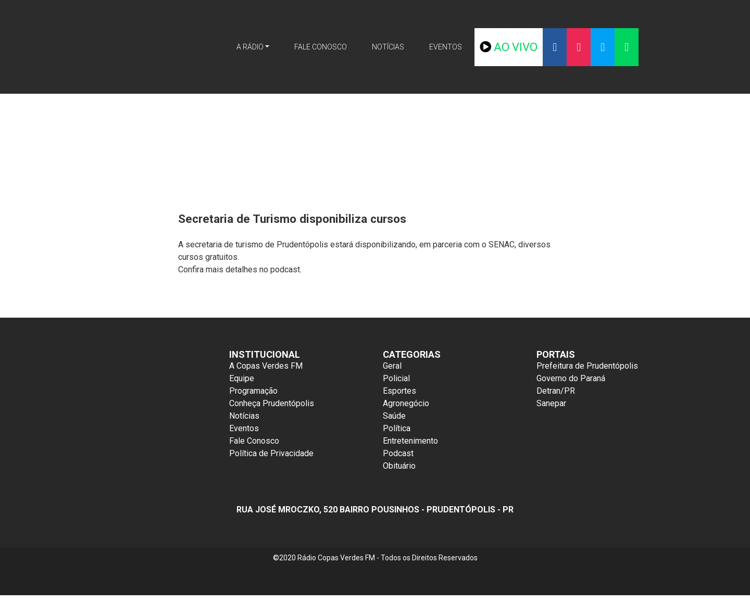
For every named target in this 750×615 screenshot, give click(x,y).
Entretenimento (410, 441)
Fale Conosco (316, 47)
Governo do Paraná (570, 378)
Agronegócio (406, 403)
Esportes (399, 391)
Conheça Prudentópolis (271, 403)
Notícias (395, 47)
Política (396, 428)
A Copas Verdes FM (266, 366)
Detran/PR (555, 391)
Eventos (461, 47)
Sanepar (551, 403)
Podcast (398, 453)
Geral (392, 366)
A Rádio (234, 47)
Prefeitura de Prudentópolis (587, 366)
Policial (396, 378)
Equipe (241, 378)
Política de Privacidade (271, 453)
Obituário (399, 466)
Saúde (394, 416)
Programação (253, 391)
